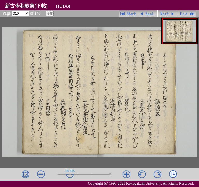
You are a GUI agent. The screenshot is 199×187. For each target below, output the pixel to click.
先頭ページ (128, 13)
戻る (148, 13)
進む (167, 13)
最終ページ (186, 13)
